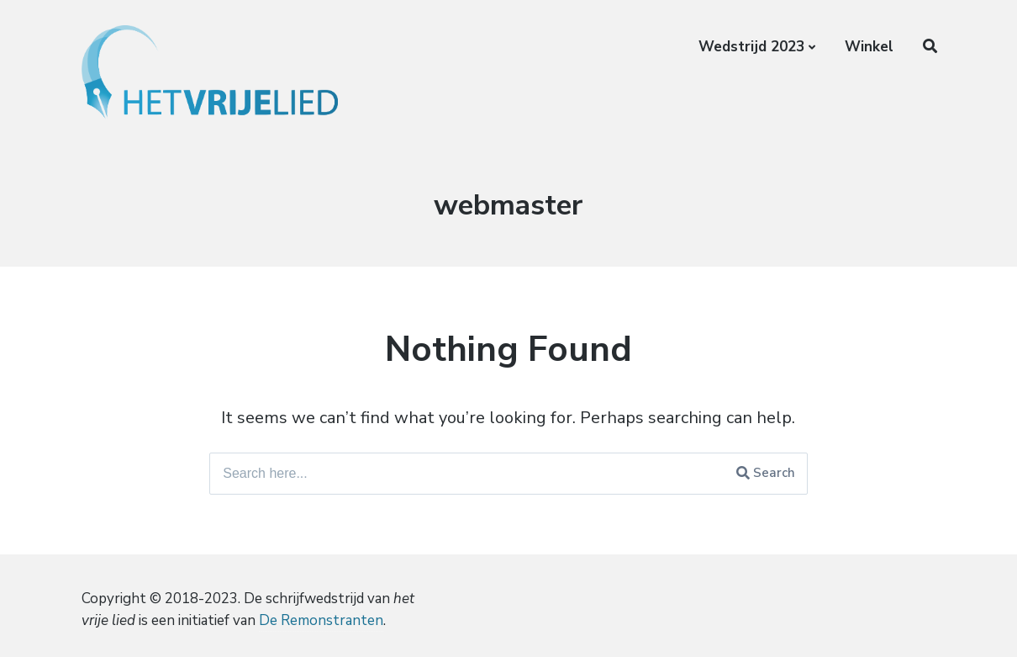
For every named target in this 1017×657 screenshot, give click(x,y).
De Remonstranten (321, 620)
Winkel (869, 46)
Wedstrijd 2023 (751, 46)
